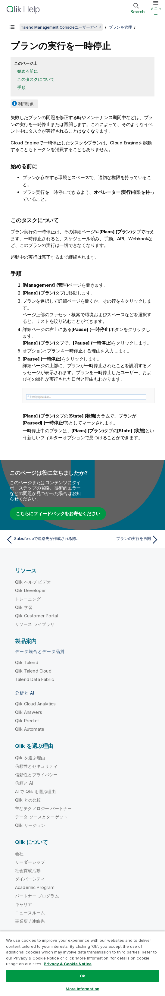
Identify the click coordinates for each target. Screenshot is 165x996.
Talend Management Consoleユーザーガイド (61, 27)
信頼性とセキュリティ (36, 766)
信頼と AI (24, 783)
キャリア (23, 904)
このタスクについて (35, 79)
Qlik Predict (27, 720)
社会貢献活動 (28, 870)
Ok (82, 975)
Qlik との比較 (28, 799)
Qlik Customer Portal (36, 615)
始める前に (27, 71)
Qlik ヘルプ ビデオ (33, 582)
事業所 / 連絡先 (30, 921)
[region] (82, 963)
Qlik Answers (28, 712)
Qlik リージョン (30, 825)
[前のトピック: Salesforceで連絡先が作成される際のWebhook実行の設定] (43, 540)
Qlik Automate (29, 729)
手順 (21, 87)
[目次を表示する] (12, 27)
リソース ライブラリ (35, 624)
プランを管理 (120, 27)
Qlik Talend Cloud (33, 670)
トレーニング (28, 598)
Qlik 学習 (24, 607)
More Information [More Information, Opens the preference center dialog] (82, 988)
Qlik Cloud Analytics (35, 703)
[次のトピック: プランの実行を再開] (122, 540)
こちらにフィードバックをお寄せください (58, 513)
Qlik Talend (26, 662)
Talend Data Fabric (34, 679)
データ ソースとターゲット (41, 816)
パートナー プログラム (37, 895)
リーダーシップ (30, 862)
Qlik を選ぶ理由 (30, 757)
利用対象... (27, 103)
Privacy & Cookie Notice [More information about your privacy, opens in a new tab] (68, 963)
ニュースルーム (30, 912)
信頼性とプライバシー (36, 774)
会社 (19, 853)
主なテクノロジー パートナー (43, 808)
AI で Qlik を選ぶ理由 (35, 791)
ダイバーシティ (30, 878)
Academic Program (35, 887)
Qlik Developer (30, 590)
